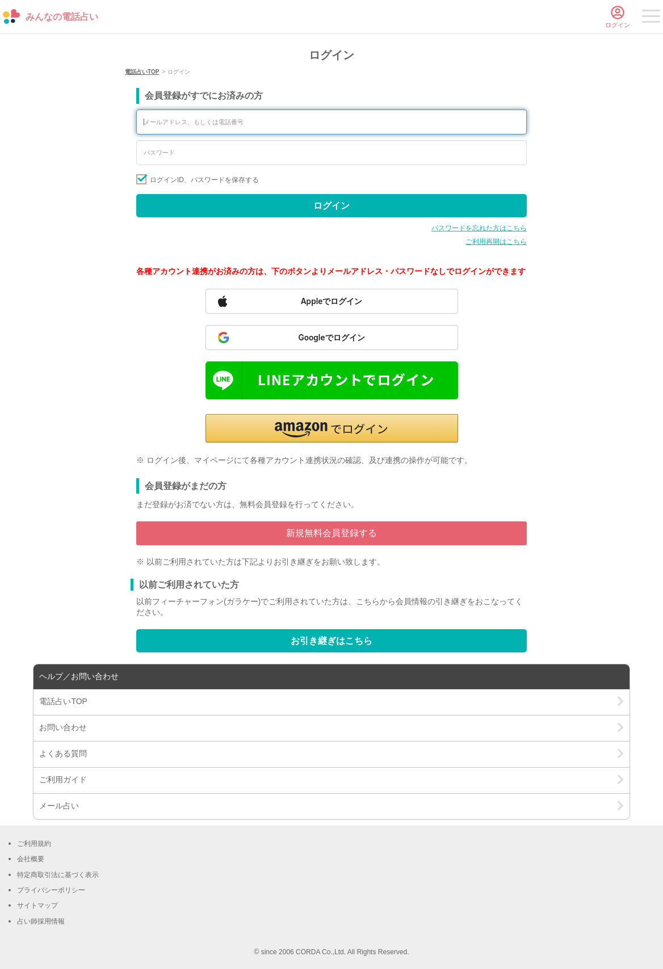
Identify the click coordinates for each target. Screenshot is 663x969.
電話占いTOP (142, 72)
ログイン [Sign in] (331, 205)
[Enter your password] (331, 152)
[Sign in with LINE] (331, 380)
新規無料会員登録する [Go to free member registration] (331, 533)
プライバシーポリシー (51, 890)
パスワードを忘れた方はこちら (479, 228)
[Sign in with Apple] (331, 301)
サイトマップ (37, 905)
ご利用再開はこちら (496, 242)
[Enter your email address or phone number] (331, 121)
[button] (331, 428)
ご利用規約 (34, 844)
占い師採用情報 (41, 921)
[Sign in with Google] (331, 337)
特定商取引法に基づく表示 (58, 875)
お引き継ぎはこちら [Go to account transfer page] (331, 641)
